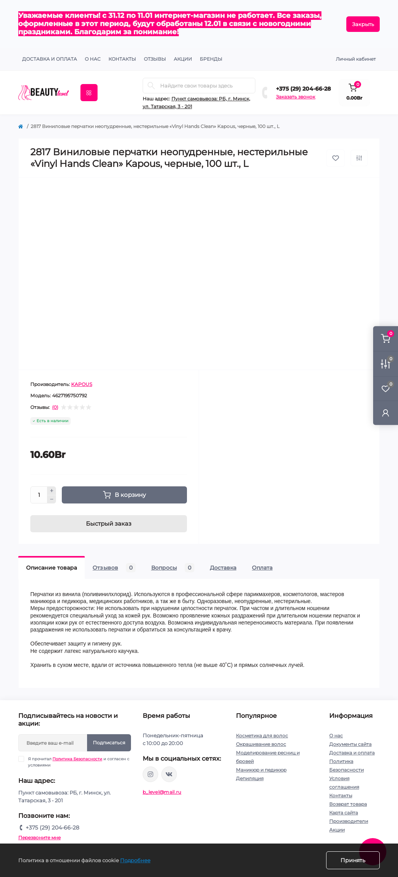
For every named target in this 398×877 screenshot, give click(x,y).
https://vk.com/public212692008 (169, 774)
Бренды (211, 59)
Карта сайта (343, 813)
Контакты (340, 795)
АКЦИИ (183, 59)
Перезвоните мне (39, 837)
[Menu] (89, 92)
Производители (348, 821)
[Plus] (51, 490)
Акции (337, 830)
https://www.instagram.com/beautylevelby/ (150, 774)
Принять (352, 860)
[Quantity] (38, 494)
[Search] (151, 85)
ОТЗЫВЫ (155, 59)
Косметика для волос (262, 735)
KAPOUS (81, 384)
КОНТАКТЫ (122, 59)
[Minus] (51, 499)
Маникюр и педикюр (261, 770)
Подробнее (135, 860)
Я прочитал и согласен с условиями (78, 762)
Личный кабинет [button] (356, 59)
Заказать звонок (295, 97)
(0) (55, 407)
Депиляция (250, 778)
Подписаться (109, 742)
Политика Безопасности (77, 758)
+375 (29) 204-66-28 (303, 88)
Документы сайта (350, 744)
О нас (93, 59)
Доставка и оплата (49, 59)
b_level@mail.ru (162, 792)
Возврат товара (348, 804)
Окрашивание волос (261, 744)
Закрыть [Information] (363, 24)
